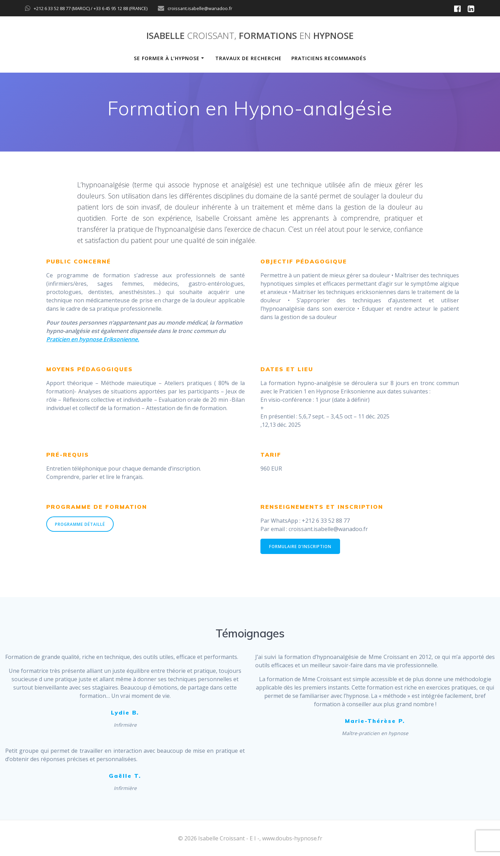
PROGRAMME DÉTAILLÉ (80, 524)
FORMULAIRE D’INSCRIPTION (301, 546)
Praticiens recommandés (328, 58)
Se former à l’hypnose (167, 58)
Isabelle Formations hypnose (250, 35)
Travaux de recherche (248, 58)
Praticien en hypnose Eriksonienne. (92, 339)
